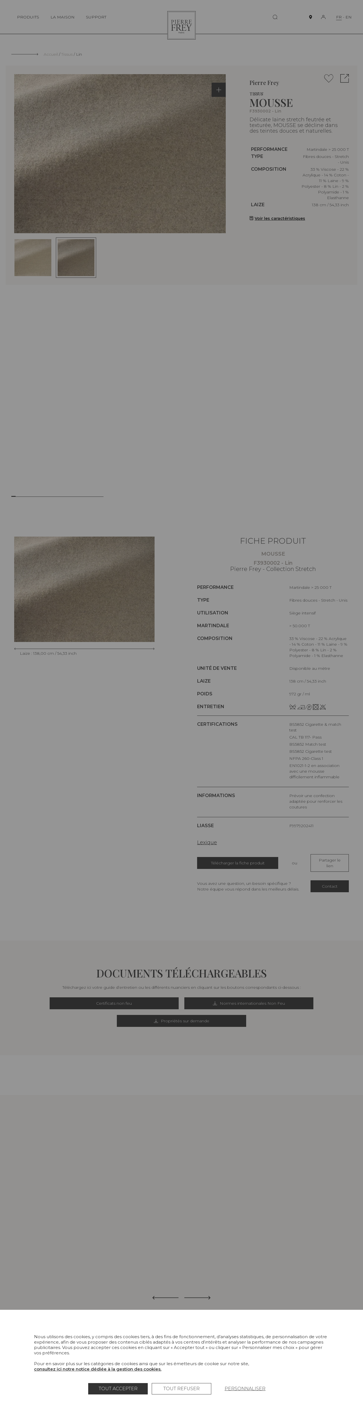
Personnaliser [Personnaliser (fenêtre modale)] (245, 1388)
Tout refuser (181, 1388)
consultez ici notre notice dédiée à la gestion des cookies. (97, 1369)
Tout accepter (118, 1388)
